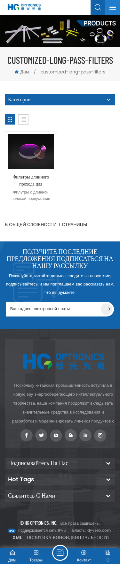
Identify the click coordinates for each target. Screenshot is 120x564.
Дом (22, 72)
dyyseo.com (99, 531)
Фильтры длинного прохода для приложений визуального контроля (31, 181)
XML (17, 537)
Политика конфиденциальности (68, 537)
